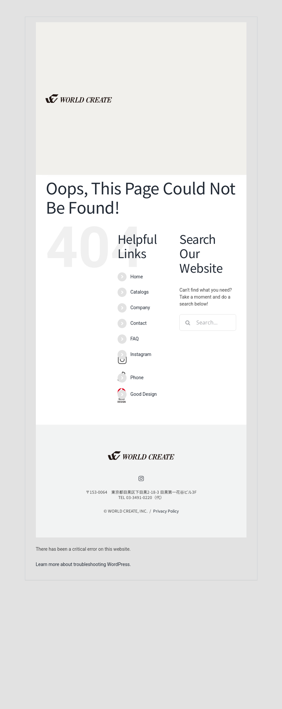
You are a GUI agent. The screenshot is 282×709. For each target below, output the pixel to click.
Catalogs (139, 292)
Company (140, 307)
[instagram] (141, 478)
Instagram (140, 354)
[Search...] (207, 322)
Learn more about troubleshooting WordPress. (83, 564)
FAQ (134, 338)
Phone (136, 377)
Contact (138, 323)
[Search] (187, 322)
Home (136, 276)
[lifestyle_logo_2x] (79, 97)
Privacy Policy (166, 511)
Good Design (143, 394)
